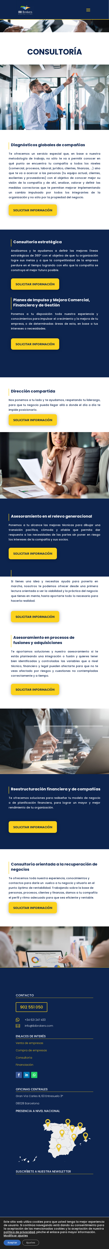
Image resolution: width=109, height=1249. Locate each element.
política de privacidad (19, 1232)
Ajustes (30, 1242)
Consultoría (24, 1058)
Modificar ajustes (16, 1235)
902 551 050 (31, 1007)
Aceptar (12, 1242)
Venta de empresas (29, 1043)
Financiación (24, 1065)
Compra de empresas (31, 1050)
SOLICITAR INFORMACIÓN (32, 210)
